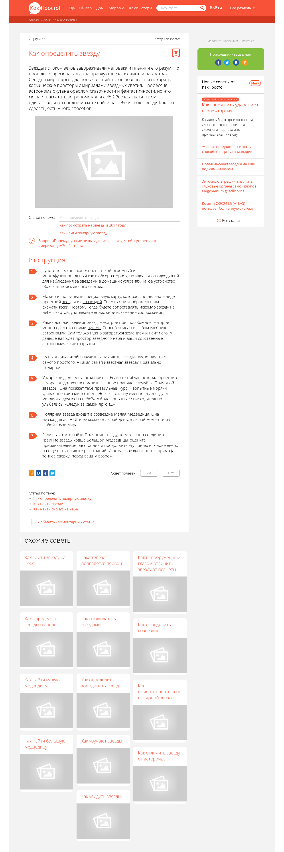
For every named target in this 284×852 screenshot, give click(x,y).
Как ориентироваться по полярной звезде (160, 692)
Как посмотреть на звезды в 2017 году (92, 225)
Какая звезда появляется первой (102, 560)
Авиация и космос (66, 19)
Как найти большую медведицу (45, 744)
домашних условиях (121, 281)
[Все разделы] (242, 8)
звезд (67, 301)
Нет (171, 473)
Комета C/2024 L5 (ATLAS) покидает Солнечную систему (228, 206)
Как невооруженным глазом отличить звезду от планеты (159, 563)
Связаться (247, 41)
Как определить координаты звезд (100, 683)
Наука (47, 19)
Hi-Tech (85, 8)
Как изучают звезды (102, 741)
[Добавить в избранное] (176, 53)
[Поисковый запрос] (181, 8)
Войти (216, 7)
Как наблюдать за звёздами (100, 621)
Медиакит (214, 41)
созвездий (92, 301)
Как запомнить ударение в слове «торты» (230, 108)
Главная (34, 19)
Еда (72, 8)
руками (94, 327)
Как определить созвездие (154, 627)
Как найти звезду (48, 503)
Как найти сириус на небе (55, 509)
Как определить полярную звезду (62, 498)
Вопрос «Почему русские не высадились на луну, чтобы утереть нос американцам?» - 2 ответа (97, 243)
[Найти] (202, 8)
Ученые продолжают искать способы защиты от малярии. (227, 149)
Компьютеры (140, 8)
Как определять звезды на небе (41, 621)
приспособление (135, 322)
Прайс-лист (230, 41)
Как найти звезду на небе (45, 560)
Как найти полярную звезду (83, 233)
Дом (100, 8)
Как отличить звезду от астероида (159, 756)
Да (149, 473)
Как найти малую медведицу (42, 683)
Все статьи (231, 220)
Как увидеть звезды (102, 796)
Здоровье (116, 8)
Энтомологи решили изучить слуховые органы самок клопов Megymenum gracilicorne (229, 186)
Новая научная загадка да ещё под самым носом (228, 166)
